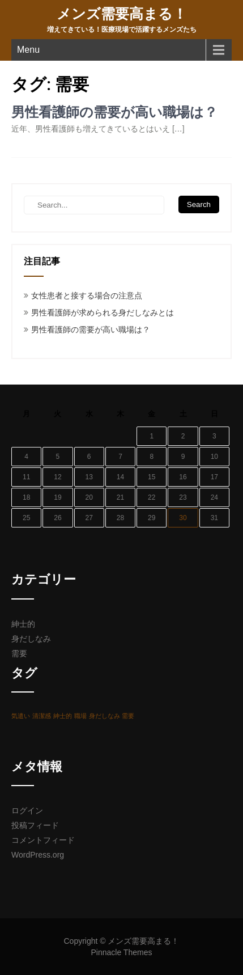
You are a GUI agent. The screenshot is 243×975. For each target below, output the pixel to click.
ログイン (27, 810)
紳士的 (23, 623)
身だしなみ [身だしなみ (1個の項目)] (104, 715)
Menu (28, 49)
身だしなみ (31, 638)
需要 (19, 653)
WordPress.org (37, 854)
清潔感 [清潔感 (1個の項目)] (41, 715)
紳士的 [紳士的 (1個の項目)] (62, 715)
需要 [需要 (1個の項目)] (128, 715)
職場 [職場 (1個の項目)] (80, 715)
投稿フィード (35, 825)
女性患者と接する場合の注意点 (86, 295)
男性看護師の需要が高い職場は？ (114, 112)
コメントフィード (43, 840)
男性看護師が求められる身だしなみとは (102, 312)
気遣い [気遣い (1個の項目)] (20, 715)
